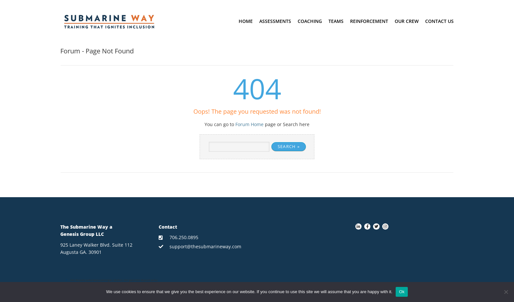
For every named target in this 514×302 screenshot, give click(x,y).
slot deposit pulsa (146, 280)
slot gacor (129, 280)
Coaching (310, 21)
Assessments (275, 21)
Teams (336, 21)
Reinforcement (369, 21)
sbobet (117, 280)
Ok (402, 291)
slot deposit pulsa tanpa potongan (91, 280)
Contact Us (439, 21)
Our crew (407, 21)
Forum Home (249, 124)
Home (246, 21)
